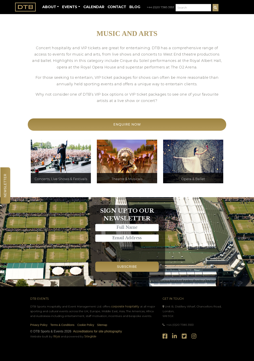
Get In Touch (173, 299)
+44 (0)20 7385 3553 (160, 7)
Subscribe (127, 266)
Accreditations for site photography (97, 331)
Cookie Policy (85, 324)
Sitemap (102, 324)
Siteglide (90, 336)
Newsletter (5, 185)
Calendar (93, 7)
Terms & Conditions (62, 324)
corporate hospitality (125, 306)
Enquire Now (127, 124)
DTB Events (39, 299)
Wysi (57, 336)
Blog (134, 7)
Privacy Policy (38, 324)
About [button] (49, 7)
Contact (117, 7)
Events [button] (69, 7)
